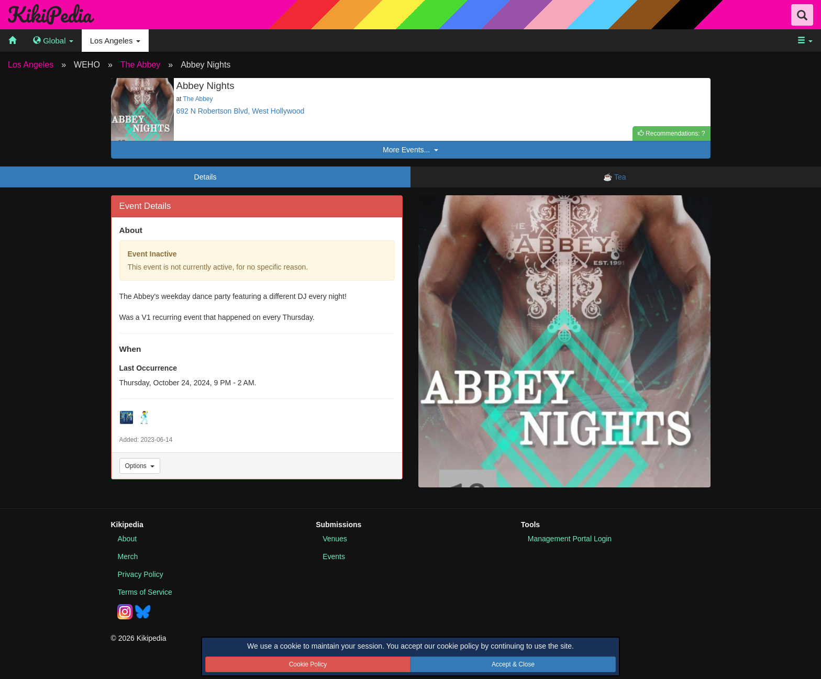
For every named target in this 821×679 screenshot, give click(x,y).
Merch (128, 556)
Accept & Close (513, 664)
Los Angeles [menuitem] (115, 40)
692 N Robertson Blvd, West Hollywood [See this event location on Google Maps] (240, 111)
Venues (335, 539)
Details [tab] (205, 177)
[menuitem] (12, 40)
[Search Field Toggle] (802, 15)
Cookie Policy (308, 664)
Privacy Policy (140, 574)
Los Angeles (30, 64)
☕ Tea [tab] (615, 177)
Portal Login (570, 539)
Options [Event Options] (139, 466)
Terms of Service (145, 592)
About (127, 539)
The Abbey (140, 64)
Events (334, 556)
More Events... (410, 150)
